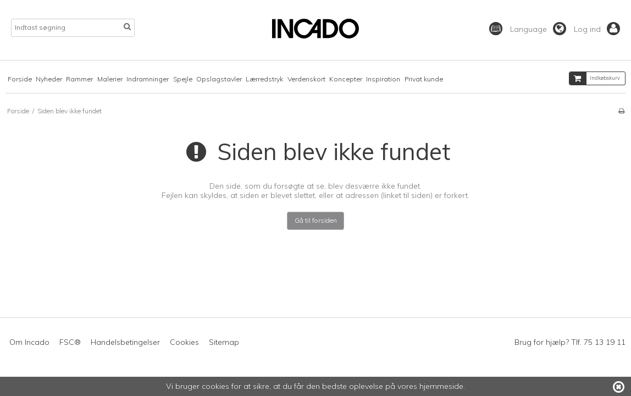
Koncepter (345, 79)
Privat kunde (424, 79)
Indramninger (147, 79)
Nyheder (49, 79)
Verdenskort (306, 79)
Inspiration (383, 79)
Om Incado (29, 342)
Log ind (597, 29)
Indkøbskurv (594, 78)
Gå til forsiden (316, 220)
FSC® (70, 342)
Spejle (182, 79)
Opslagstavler (219, 79)
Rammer (79, 79)
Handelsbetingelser (125, 342)
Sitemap (224, 342)
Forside (20, 79)
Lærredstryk (264, 79)
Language (538, 29)
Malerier (110, 79)
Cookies (184, 342)
